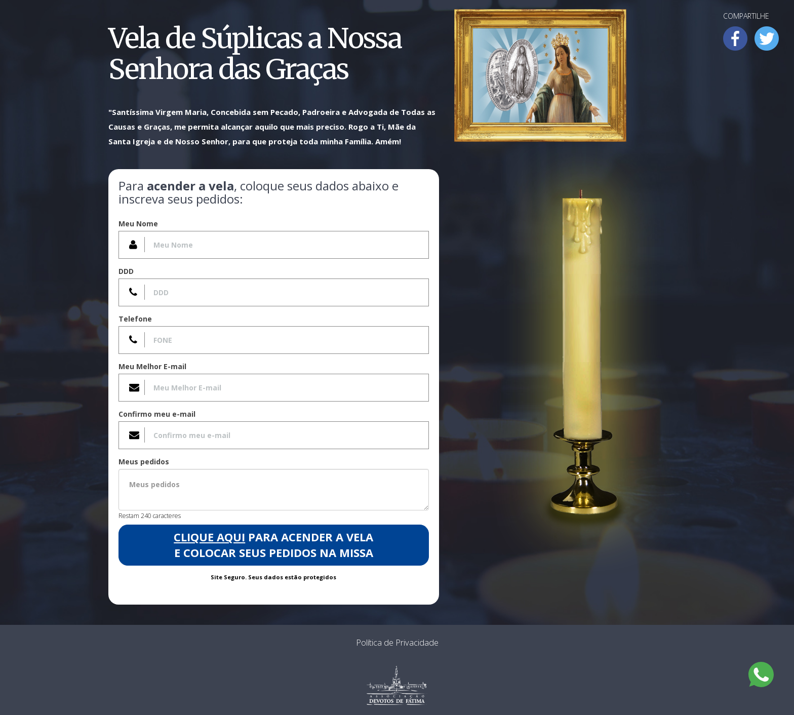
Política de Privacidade (397, 642)
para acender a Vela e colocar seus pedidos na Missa (273, 544)
